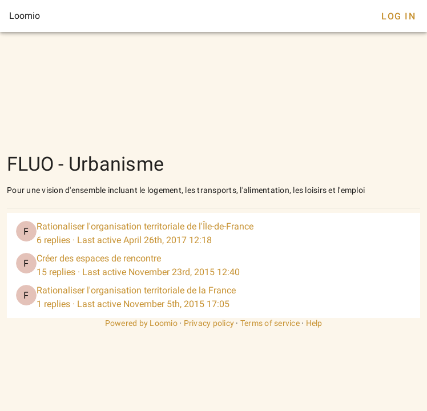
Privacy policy (209, 323)
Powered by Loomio (141, 323)
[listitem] (213, 233)
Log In (398, 16)
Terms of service (270, 323)
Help (314, 323)
